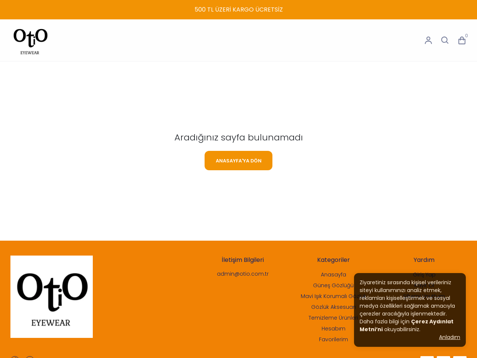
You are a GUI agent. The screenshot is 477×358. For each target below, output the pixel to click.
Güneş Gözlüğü (333, 285)
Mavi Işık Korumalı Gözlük (333, 296)
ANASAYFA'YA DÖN (239, 161)
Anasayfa (333, 274)
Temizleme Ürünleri (333, 317)
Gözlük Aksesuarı (333, 307)
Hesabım (333, 328)
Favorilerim (333, 339)
